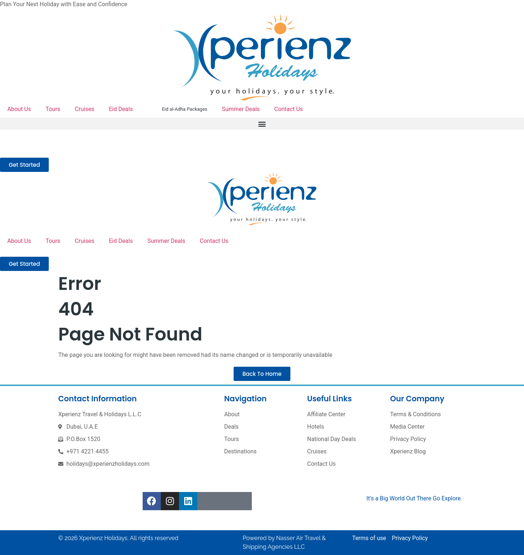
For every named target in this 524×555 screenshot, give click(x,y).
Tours (52, 109)
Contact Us (288, 109)
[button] (262, 124)
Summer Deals (241, 109)
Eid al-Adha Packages (184, 109)
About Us (19, 109)
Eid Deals (121, 109)
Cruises (85, 109)
